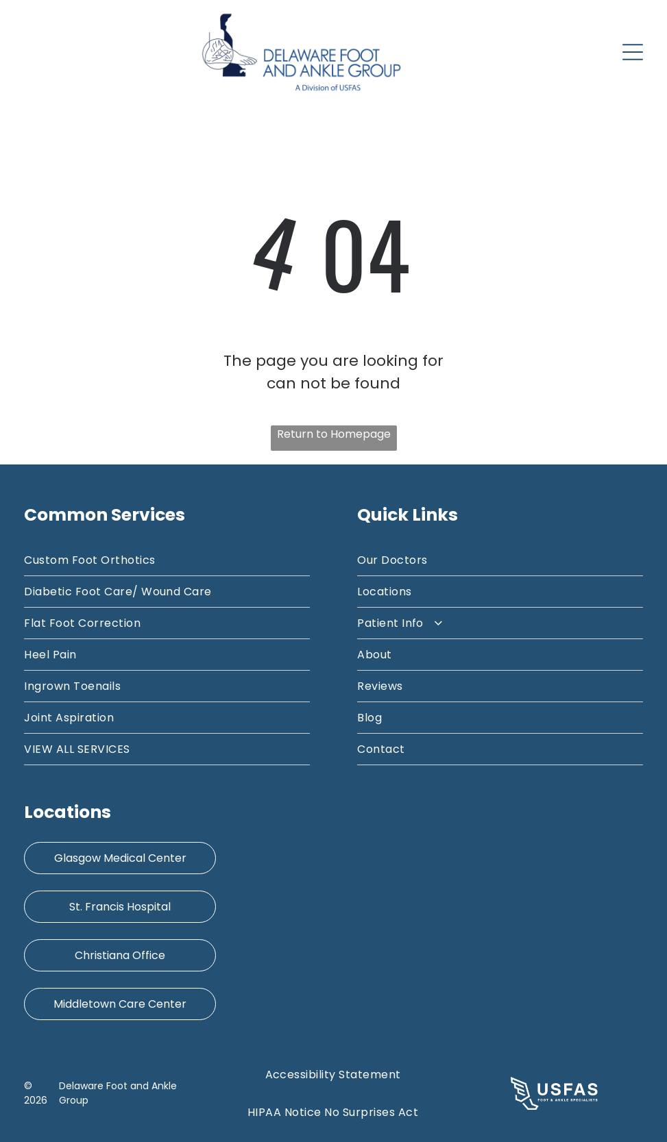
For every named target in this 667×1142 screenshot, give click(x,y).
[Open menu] (632, 52)
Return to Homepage (334, 434)
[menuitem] (166, 560)
